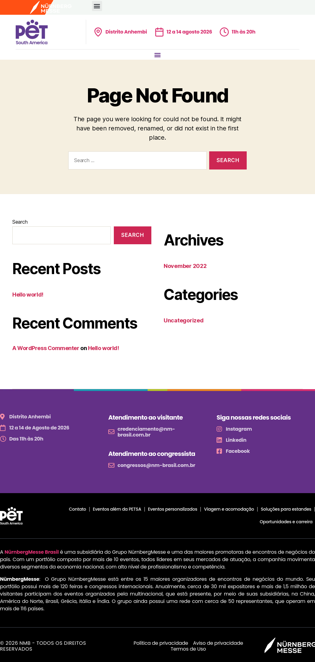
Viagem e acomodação (229, 509)
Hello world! (27, 294)
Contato (77, 509)
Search (19, 222)
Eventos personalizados (172, 509)
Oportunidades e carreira (286, 522)
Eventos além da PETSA (117, 509)
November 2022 (185, 266)
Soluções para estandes (286, 509)
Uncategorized (184, 320)
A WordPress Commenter (45, 348)
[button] (97, 6)
